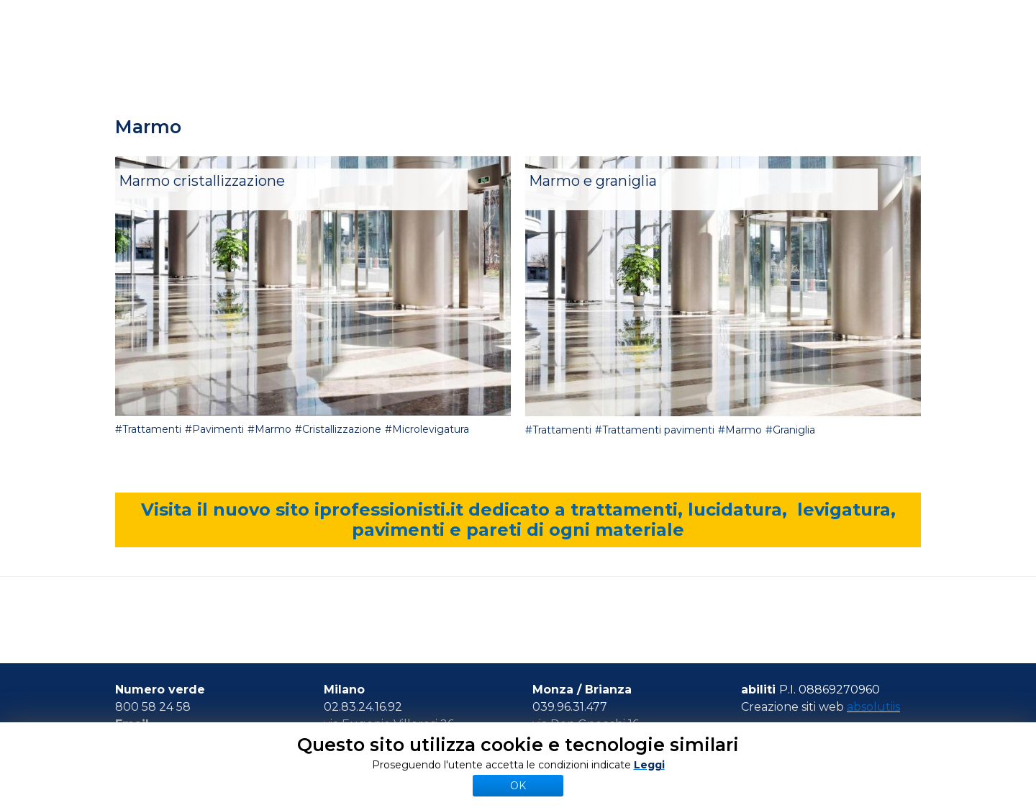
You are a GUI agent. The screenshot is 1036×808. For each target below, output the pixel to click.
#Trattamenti (148, 429)
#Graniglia (790, 429)
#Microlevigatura (427, 429)
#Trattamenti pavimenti (654, 429)
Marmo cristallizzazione (202, 180)
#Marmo (269, 429)
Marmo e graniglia (593, 180)
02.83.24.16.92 (363, 707)
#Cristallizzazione (338, 429)
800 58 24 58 (153, 707)
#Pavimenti (214, 429)
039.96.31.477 (569, 707)
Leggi (649, 764)
